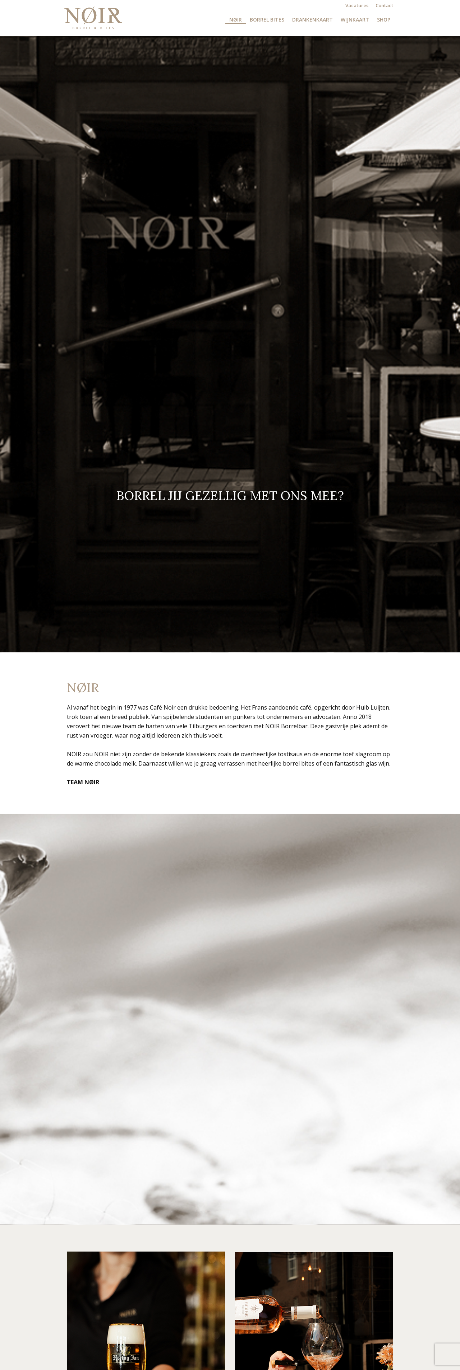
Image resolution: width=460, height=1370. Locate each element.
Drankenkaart (312, 20)
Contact (384, 5)
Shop (383, 20)
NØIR (235, 20)
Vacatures (356, 5)
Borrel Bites (267, 20)
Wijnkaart (355, 20)
